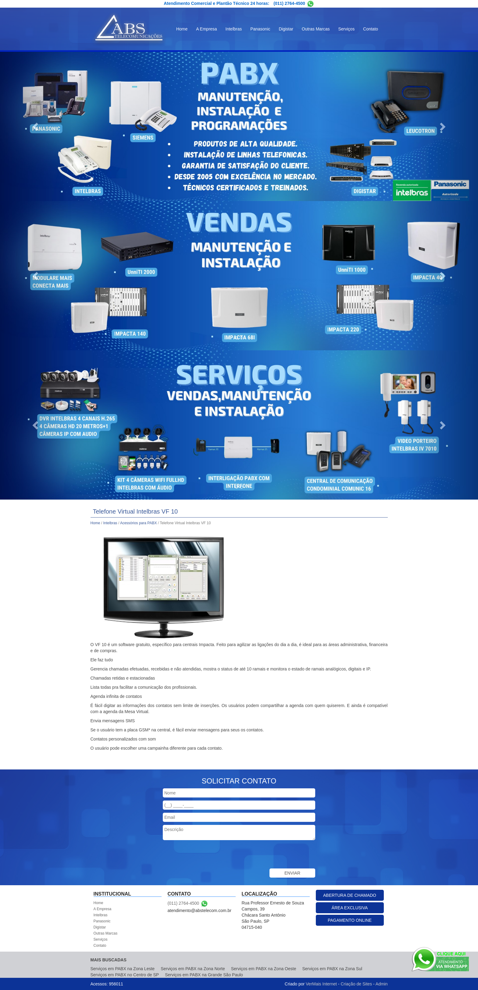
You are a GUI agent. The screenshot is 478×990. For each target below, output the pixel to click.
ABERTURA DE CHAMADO (349, 895)
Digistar (286, 29)
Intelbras (234, 29)
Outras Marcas (316, 29)
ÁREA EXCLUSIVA (350, 907)
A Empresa (206, 29)
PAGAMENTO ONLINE (350, 920)
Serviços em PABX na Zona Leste (123, 968)
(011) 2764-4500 (289, 3)
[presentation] (209, 855)
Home (181, 29)
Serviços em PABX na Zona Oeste (263, 968)
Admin (382, 983)
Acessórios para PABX (138, 523)
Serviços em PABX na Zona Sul (332, 968)
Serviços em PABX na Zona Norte (193, 968)
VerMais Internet (321, 983)
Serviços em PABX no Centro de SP (125, 974)
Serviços (346, 29)
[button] (36, 126)
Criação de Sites (356, 983)
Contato (370, 29)
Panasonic (260, 29)
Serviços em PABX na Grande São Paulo (204, 974)
